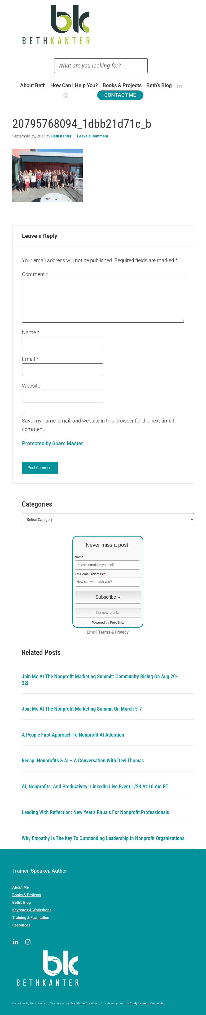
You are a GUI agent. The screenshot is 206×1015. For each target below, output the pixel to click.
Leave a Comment (92, 136)
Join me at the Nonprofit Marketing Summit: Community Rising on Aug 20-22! (99, 680)
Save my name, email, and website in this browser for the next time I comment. (98, 425)
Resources (21, 925)
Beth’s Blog (21, 902)
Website (31, 386)
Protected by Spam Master (52, 443)
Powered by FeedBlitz (108, 622)
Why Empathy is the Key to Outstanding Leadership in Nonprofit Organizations (103, 838)
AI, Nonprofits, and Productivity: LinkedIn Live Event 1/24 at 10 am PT (95, 786)
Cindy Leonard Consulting (147, 1003)
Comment (35, 274)
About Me (20, 887)
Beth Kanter (103, 24)
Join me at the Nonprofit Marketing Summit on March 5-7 (82, 709)
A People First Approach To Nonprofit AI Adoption (73, 735)
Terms (104, 632)
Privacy (122, 632)
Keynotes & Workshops (31, 910)
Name (30, 332)
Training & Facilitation (30, 917)
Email (30, 359)
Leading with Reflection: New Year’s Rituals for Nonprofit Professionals (95, 812)
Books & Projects (26, 895)
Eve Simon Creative (83, 1003)
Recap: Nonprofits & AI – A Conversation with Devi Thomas (83, 760)
